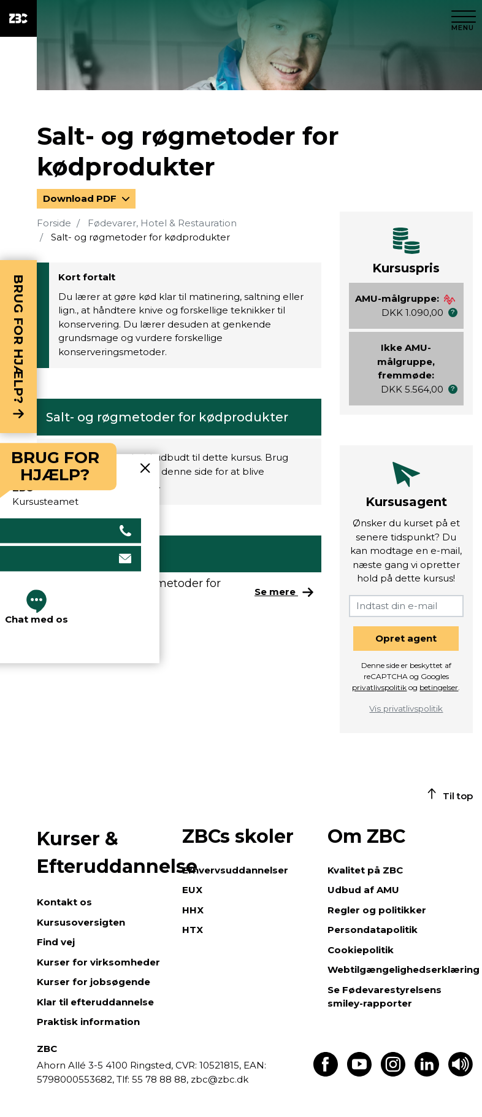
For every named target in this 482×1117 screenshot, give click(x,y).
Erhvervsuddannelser (235, 870)
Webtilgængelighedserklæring (403, 969)
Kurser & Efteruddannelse (103, 852)
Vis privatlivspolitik (406, 708)
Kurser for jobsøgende (93, 982)
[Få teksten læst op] (460, 1073)
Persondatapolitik (372, 929)
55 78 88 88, (160, 1079)
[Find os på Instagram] (393, 1073)
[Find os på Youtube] (359, 1073)
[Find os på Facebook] (325, 1073)
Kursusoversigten (81, 922)
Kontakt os (64, 902)
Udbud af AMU (363, 890)
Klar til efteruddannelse (95, 1002)
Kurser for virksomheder (98, 962)
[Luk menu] (463, 18)
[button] (452, 312)
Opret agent (406, 638)
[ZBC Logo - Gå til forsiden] (18, 18)
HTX (192, 929)
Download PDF (81, 198)
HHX (193, 910)
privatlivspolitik (379, 687)
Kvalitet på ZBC (365, 870)
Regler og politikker (376, 910)
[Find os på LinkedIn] (427, 1073)
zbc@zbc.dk (219, 1079)
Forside (54, 223)
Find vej (56, 942)
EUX (192, 890)
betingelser (438, 687)
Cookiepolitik (360, 950)
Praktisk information (88, 1021)
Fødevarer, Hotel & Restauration (162, 223)
